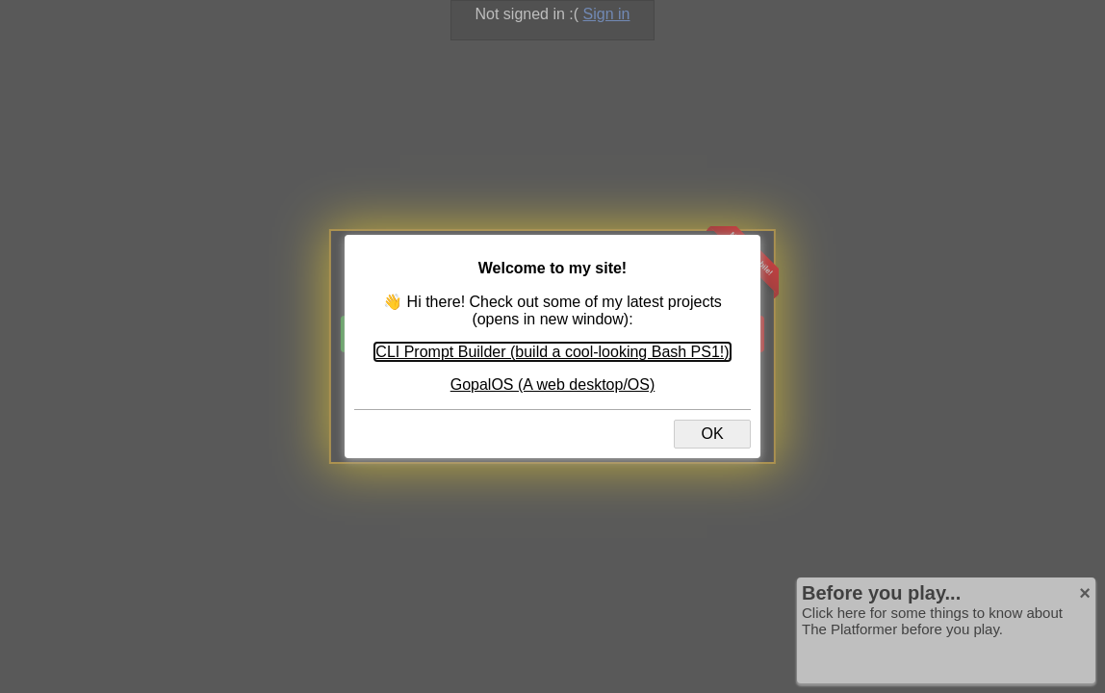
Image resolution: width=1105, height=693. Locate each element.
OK (712, 433)
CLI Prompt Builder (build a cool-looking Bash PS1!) (552, 352)
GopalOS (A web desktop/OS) (552, 384)
